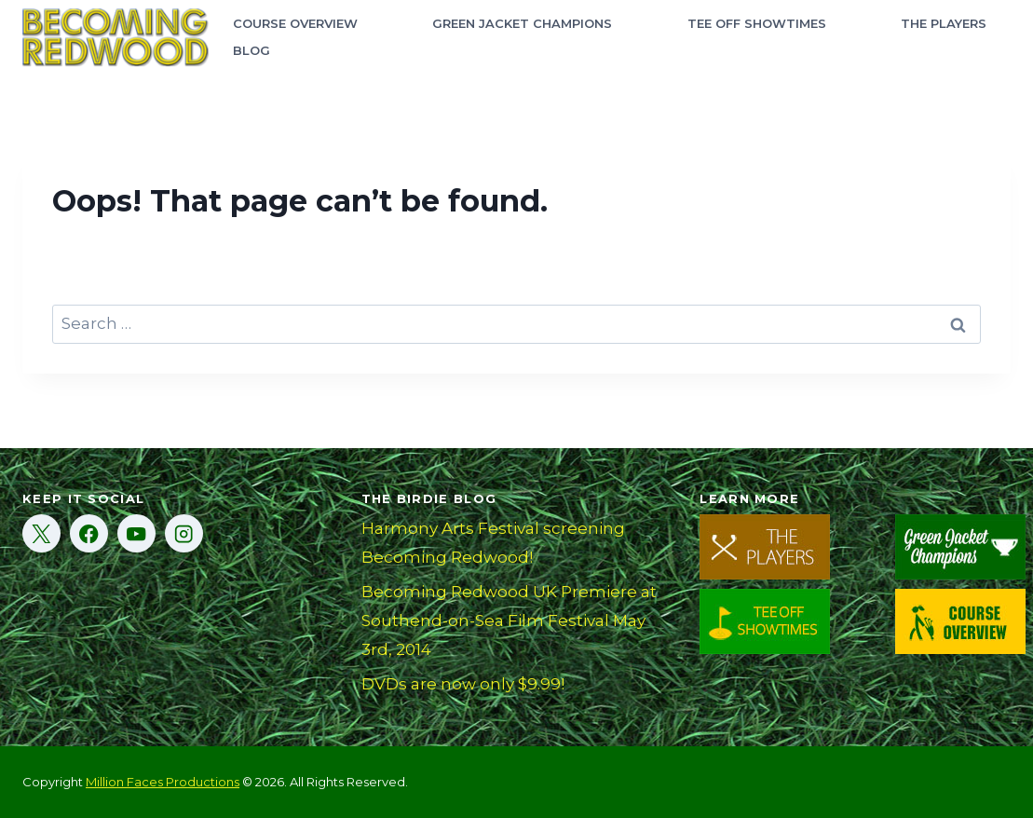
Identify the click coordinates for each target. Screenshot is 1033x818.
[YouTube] (136, 533)
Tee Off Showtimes (756, 23)
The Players (943, 23)
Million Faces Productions (162, 781)
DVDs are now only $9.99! (462, 684)
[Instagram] (184, 533)
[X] (41, 533)
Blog (251, 50)
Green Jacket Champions (522, 23)
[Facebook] (89, 533)
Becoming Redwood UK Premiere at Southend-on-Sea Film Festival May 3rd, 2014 (509, 620)
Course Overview (295, 23)
